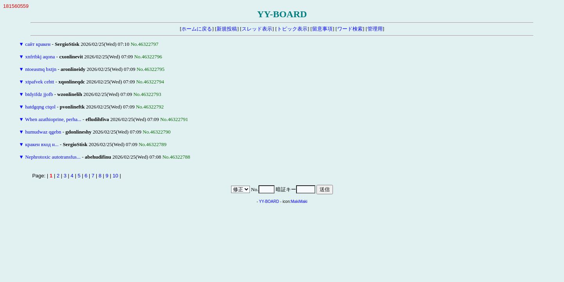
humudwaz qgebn (43, 132)
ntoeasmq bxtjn (40, 69)
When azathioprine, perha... (53, 119)
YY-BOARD (269, 201)
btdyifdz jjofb (39, 94)
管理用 (375, 29)
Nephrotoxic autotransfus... (53, 157)
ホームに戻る (196, 29)
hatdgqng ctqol (40, 107)
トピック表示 (292, 29)
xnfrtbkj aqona (40, 57)
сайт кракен (38, 44)
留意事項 (322, 29)
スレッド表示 (257, 29)
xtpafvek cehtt (39, 82)
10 (115, 176)
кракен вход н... (41, 144)
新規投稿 (227, 29)
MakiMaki (299, 201)
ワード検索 (350, 29)
